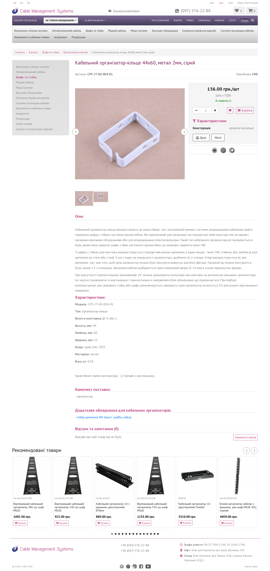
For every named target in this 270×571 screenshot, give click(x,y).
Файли (178, 20)
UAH (221, 2)
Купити (244, 110)
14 (158, 534)
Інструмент (60, 37)
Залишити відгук (245, 437)
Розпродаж (78, 37)
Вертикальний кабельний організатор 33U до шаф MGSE (152, 507)
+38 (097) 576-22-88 (135, 551)
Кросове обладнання (165, 30)
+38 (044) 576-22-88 (135, 545)
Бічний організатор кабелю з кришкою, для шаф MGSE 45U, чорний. (238, 507)
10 (144, 534)
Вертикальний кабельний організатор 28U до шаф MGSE (28, 507)
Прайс (190, 20)
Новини (219, 20)
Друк (201, 138)
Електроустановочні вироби (199, 30)
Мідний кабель (117, 30)
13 (154, 534)
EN (28, 2)
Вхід (240, 2)
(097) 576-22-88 (196, 10)
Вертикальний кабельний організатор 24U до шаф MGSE (70, 507)
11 (147, 534)
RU (21, 2)
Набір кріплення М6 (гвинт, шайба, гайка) (104, 417)
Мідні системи (139, 30)
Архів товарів (24, 124)
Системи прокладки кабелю (237, 30)
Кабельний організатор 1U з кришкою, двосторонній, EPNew (113, 507)
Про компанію (160, 20)
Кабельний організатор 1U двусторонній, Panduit (194, 505)
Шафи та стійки (95, 30)
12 (151, 534)
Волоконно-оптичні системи (30, 30)
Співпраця (204, 20)
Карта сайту (251, 566)
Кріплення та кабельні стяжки (31, 37)
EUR (211, 2)
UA (14, 2)
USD (230, 2)
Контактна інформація (126, 11)
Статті (232, 20)
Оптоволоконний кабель (66, 30)
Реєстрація (251, 2)
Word (218, 138)
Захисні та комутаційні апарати (34, 129)
